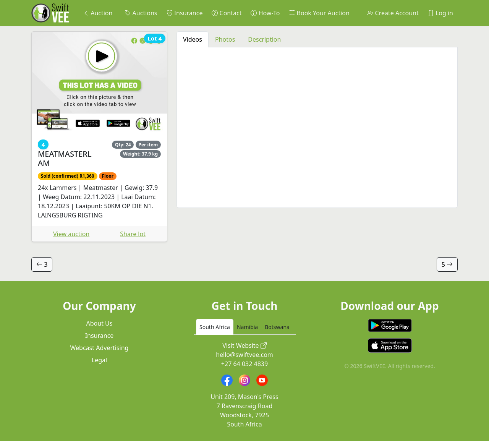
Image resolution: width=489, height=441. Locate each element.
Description (264, 39)
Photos (225, 39)
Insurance (185, 13)
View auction (71, 234)
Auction (97, 13)
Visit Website (244, 345)
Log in (440, 13)
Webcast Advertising (99, 348)
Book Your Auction (319, 13)
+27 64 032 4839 (244, 364)
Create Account (392, 13)
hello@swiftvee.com (244, 354)
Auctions (141, 13)
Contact (226, 13)
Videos (192, 39)
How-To (265, 13)
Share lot (133, 234)
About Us (99, 323)
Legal (99, 360)
